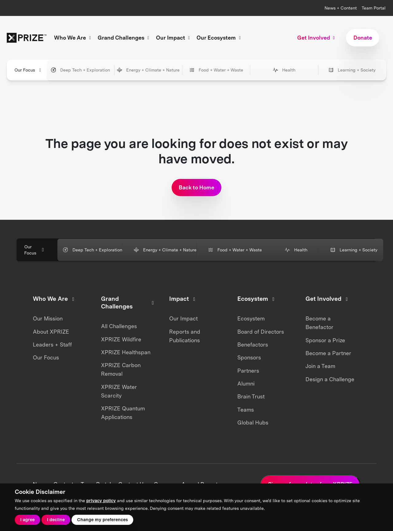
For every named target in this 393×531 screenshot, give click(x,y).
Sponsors (249, 357)
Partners (248, 370)
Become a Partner (328, 353)
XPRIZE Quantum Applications (123, 412)
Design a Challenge (329, 379)
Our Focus (46, 357)
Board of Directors (260, 331)
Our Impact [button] (174, 37)
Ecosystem (251, 318)
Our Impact (183, 318)
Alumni (246, 383)
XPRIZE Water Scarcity (119, 391)
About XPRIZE (51, 331)
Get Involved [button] (317, 37)
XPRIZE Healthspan (125, 352)
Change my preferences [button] (102, 519)
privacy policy (101, 500)
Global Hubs (252, 422)
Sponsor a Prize (325, 340)
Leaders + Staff (52, 344)
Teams (245, 409)
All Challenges (119, 326)
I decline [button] (56, 519)
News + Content (341, 7)
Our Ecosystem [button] (219, 37)
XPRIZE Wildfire (121, 339)
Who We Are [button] (73, 37)
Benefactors (252, 344)
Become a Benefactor (319, 322)
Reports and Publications (184, 335)
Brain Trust (251, 396)
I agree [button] (27, 519)
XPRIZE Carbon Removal (121, 369)
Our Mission (48, 318)
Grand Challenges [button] (124, 37)
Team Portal (374, 7)
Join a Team (320, 366)
